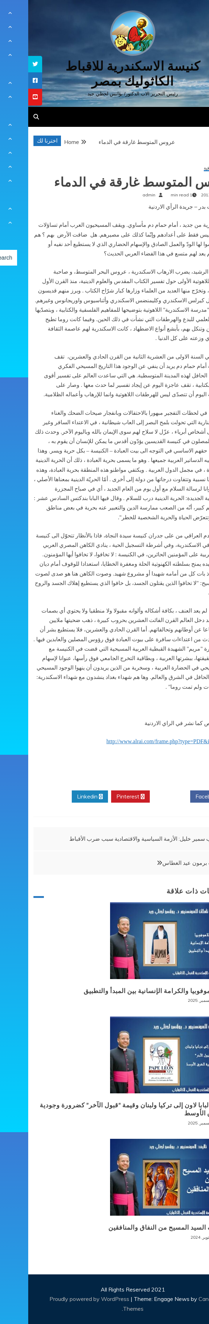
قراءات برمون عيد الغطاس (165, 862)
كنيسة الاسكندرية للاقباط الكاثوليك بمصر (104, 73)
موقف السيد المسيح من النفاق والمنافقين (139, 1227)
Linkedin (62, 797)
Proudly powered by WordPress (61, 1298)
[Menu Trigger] (189, 14)
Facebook (182, 797)
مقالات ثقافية (187, 168)
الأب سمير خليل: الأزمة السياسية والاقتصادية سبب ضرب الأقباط (114, 838)
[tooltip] (7, 64)
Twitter (142, 797)
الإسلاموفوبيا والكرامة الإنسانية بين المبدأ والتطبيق (127, 991)
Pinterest (102, 797)
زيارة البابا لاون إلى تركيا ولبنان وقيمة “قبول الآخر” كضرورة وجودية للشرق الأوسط (105, 1109)
